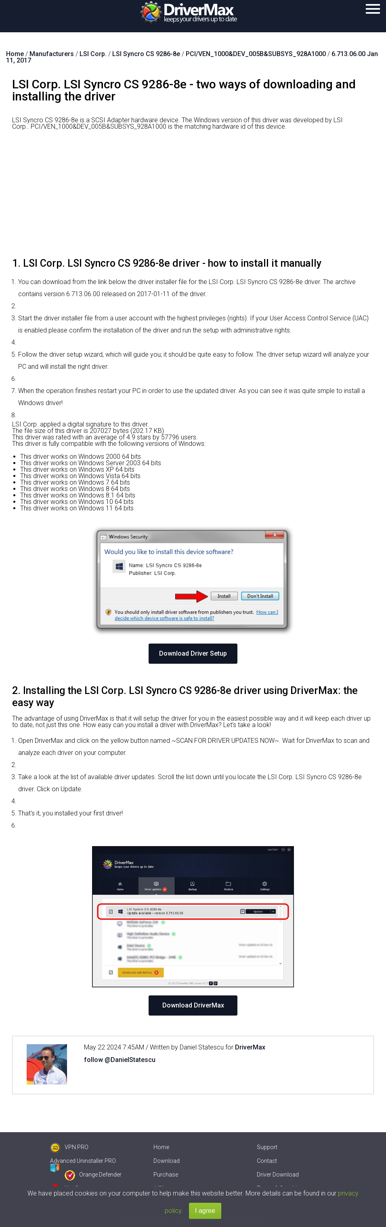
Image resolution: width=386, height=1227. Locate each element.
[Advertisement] (193, 196)
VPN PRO (69, 1147)
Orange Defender (93, 1174)
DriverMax (250, 1047)
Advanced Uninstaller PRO (83, 1161)
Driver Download (278, 1174)
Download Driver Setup (193, 653)
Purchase (165, 1174)
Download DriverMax (193, 1005)
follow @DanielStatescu (119, 1060)
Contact (267, 1161)
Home (161, 1147)
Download (166, 1161)
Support (267, 1147)
